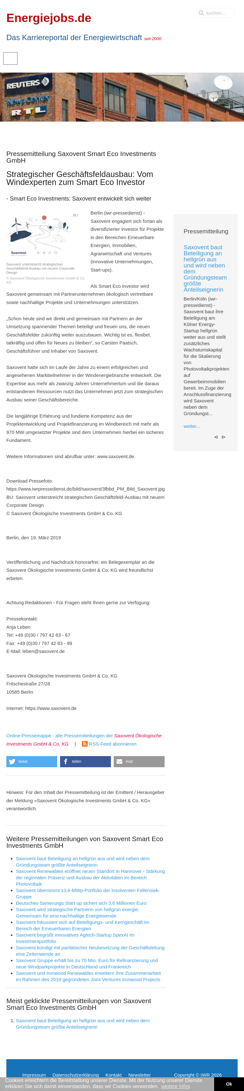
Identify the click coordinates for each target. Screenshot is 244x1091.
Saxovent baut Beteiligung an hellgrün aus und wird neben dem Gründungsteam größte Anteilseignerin (205, 268)
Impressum (34, 1075)
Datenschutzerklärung (75, 1075)
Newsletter (139, 1075)
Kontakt (113, 1075)
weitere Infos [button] (175, 1086)
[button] (31, 761)
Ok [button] (229, 1084)
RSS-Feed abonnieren (109, 744)
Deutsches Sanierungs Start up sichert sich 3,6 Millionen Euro (81, 903)
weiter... (192, 426)
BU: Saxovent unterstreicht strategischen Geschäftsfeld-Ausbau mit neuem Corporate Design (46, 248)
